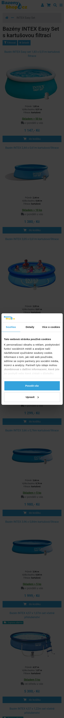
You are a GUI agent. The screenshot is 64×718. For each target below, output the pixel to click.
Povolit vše (32, 385)
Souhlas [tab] (11, 327)
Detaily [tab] (30, 327)
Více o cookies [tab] (51, 327)
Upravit (32, 397)
